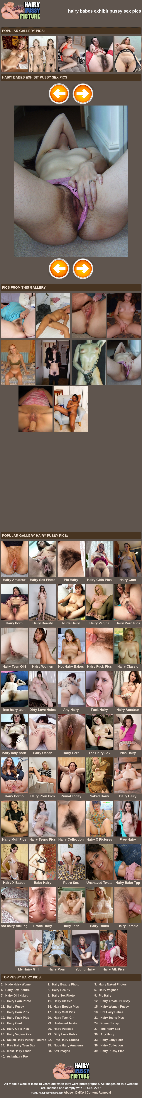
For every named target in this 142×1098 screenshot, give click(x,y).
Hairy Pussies (63, 1028)
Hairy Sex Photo (63, 995)
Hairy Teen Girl (64, 1017)
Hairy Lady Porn (111, 1039)
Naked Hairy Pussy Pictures (26, 1039)
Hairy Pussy (15, 1006)
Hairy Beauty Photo (65, 984)
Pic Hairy (105, 995)
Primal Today (109, 1023)
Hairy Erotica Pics (66, 1006)
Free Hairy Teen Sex (21, 1045)
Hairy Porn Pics (18, 1012)
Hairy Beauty (61, 990)
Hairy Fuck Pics (18, 1017)
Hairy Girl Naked (16, 995)
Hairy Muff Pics (64, 1012)
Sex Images (62, 1051)
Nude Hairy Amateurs (69, 1045)
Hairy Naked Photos (113, 984)
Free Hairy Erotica (66, 1039)
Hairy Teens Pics (112, 1017)
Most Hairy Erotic (19, 1051)
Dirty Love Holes (65, 1034)
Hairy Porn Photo (19, 1001)
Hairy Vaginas (108, 990)
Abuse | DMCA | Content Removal (87, 1092)
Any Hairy (107, 1034)
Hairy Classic (63, 1001)
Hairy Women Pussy (114, 1006)
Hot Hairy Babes (111, 1012)
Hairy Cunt (14, 1023)
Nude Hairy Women (18, 984)
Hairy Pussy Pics (112, 1051)
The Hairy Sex (110, 1028)
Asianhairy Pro (17, 1056)
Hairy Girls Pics (18, 1028)
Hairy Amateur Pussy (115, 1001)
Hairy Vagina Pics (19, 1034)
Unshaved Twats (65, 1023)
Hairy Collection (111, 1045)
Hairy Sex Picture (17, 990)
